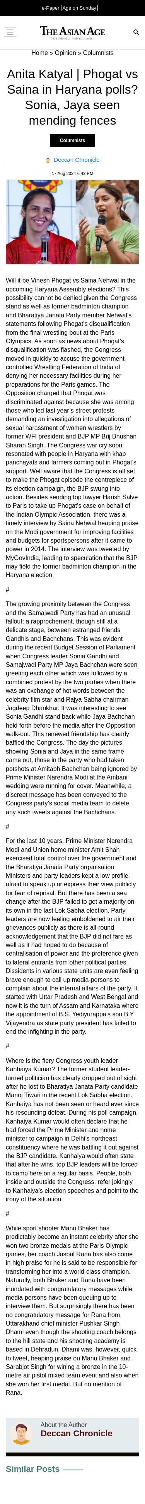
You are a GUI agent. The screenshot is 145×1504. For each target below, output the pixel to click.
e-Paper (51, 8)
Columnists (72, 140)
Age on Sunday (80, 8)
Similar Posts (33, 1469)
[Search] (136, 33)
